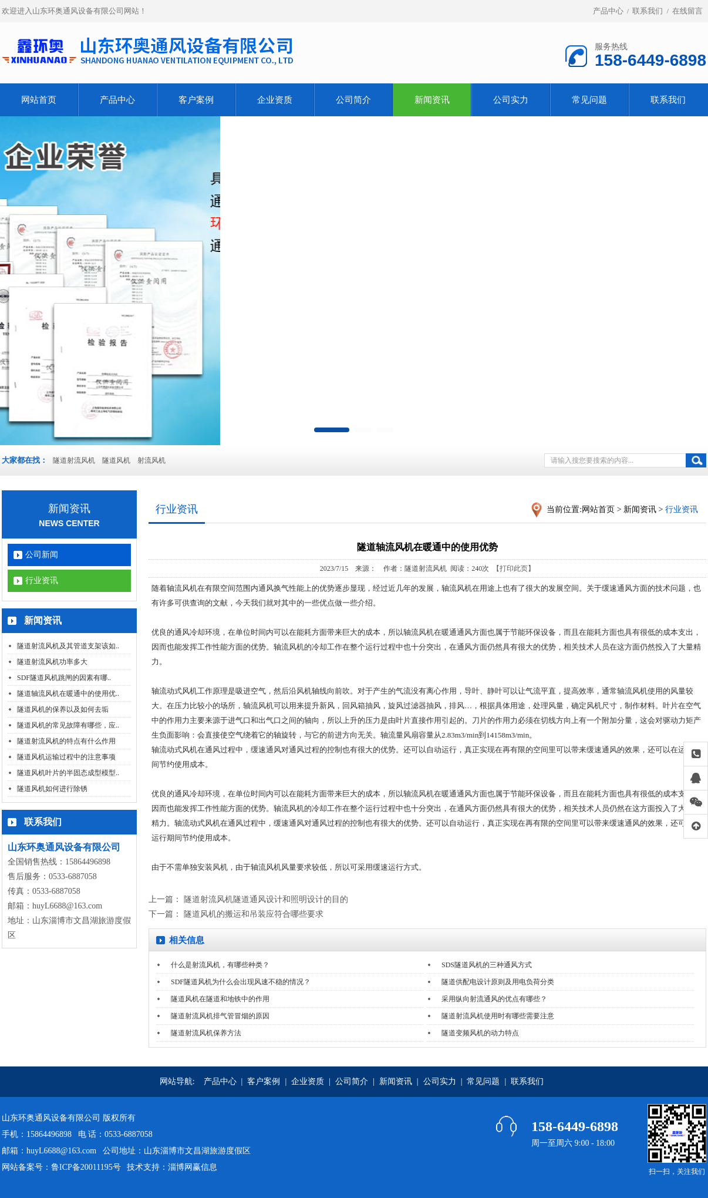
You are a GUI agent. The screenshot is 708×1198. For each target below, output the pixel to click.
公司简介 (353, 100)
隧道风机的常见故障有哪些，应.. (68, 725)
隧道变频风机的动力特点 (480, 1033)
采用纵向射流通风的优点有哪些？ (494, 999)
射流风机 (151, 460)
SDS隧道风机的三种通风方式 (486, 965)
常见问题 (589, 100)
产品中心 (608, 10)
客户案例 (196, 100)
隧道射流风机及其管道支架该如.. (68, 646)
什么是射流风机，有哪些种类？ (220, 965)
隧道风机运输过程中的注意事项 (66, 757)
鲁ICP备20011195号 (86, 1167)
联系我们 (647, 10)
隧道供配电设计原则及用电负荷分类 (497, 982)
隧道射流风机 (74, 460)
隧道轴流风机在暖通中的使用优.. (68, 693)
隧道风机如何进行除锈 (52, 789)
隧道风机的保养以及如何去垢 (63, 709)
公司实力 (510, 100)
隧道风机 (116, 460)
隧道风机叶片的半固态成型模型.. (68, 773)
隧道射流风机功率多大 (52, 662)
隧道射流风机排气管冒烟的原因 (220, 1016)
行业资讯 (41, 580)
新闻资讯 (432, 100)
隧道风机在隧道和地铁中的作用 (220, 999)
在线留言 (687, 10)
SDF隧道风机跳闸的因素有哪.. (64, 678)
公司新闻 (41, 554)
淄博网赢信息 (192, 1167)
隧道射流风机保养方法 (206, 1033)
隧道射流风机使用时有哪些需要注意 (497, 1016)
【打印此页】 (514, 568)
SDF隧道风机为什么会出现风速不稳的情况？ (241, 982)
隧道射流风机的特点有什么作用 (66, 741)
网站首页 (38, 100)
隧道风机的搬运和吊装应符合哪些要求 (253, 914)
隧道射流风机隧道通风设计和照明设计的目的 (266, 899)
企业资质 (274, 100)
